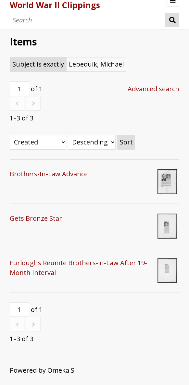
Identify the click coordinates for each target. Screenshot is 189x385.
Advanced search (153, 88)
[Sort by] (38, 142)
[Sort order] (92, 142)
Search (172, 20)
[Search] (88, 20)
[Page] (19, 88)
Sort (126, 142)
